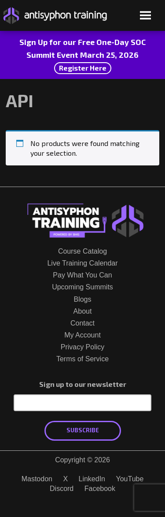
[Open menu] (145, 16)
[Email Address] (82, 402)
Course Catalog (82, 251)
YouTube (129, 479)
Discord (61, 488)
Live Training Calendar (82, 263)
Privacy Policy (83, 347)
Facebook (99, 488)
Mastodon (37, 479)
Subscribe (82, 430)
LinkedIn (92, 479)
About (82, 311)
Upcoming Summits (82, 287)
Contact (82, 323)
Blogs (82, 299)
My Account (82, 335)
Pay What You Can (82, 275)
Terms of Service (82, 359)
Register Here (82, 68)
